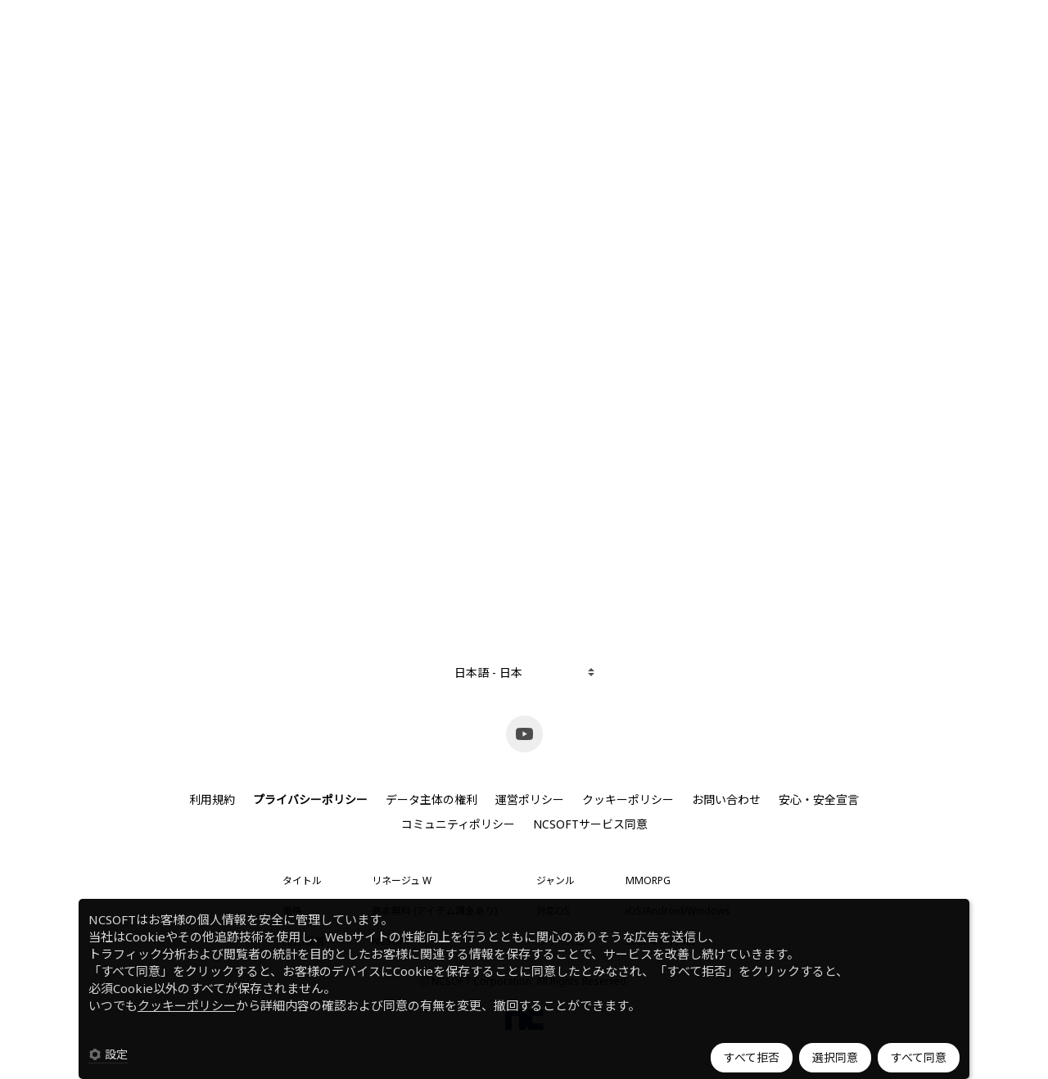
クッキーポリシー (187, 1005)
